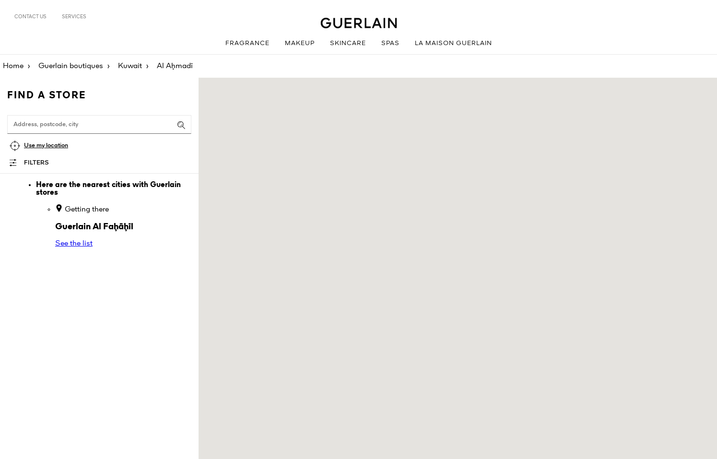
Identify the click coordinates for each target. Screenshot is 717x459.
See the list (74, 243)
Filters (36, 163)
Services (74, 16)
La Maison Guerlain (453, 43)
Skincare (348, 43)
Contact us (30, 16)
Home (13, 66)
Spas (390, 43)
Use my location (46, 145)
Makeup (300, 43)
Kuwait (130, 66)
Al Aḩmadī (175, 66)
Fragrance (247, 43)
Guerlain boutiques (70, 66)
